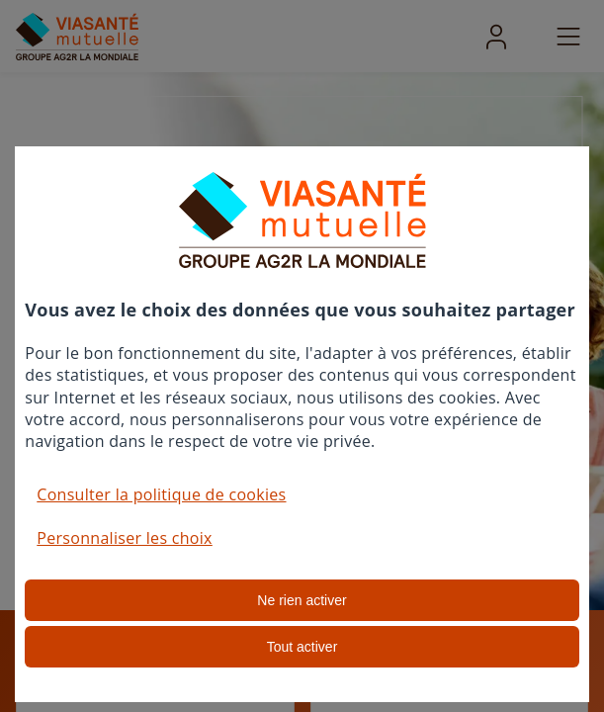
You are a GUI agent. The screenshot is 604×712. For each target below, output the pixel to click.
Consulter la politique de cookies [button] (161, 494)
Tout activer (302, 647)
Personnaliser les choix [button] (125, 538)
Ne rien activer (301, 600)
